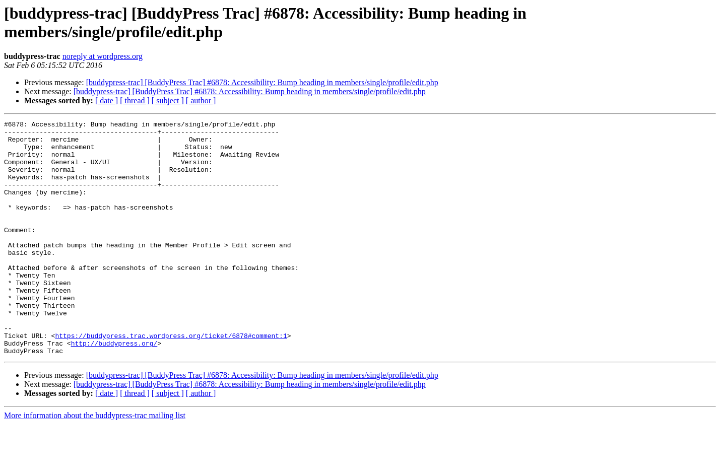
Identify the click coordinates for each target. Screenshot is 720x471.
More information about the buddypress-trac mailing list (94, 462)
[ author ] (201, 100)
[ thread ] (135, 100)
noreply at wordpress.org (102, 56)
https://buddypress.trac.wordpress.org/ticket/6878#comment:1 (171, 379)
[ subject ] (168, 100)
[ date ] (106, 100)
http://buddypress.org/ (114, 388)
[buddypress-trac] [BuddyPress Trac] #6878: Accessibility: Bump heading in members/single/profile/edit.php (262, 82)
